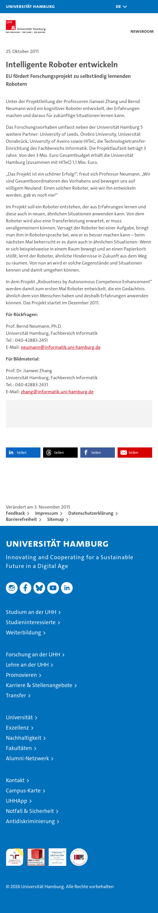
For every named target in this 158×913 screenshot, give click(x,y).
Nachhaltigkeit (23, 738)
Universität (19, 717)
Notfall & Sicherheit (30, 811)
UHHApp (16, 800)
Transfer (16, 695)
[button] (120, 6)
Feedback (15, 513)
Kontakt (15, 780)
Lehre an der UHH (27, 664)
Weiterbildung (23, 632)
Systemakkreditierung (79, 851)
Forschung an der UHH (33, 654)
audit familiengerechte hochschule (14, 857)
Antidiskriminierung (30, 821)
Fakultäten (19, 748)
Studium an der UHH (31, 612)
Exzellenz (17, 727)
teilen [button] (21, 452)
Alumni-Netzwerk (27, 758)
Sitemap (55, 519)
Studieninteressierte (31, 622)
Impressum (46, 513)
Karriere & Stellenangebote (39, 685)
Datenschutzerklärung (90, 513)
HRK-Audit (54, 854)
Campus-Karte (23, 790)
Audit (32, 851)
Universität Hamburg (30, 6)
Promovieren (21, 675)
